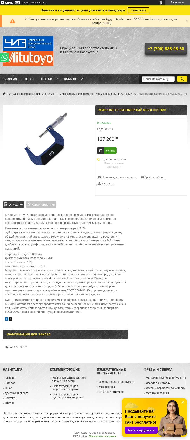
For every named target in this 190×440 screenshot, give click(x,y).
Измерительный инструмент (39, 93)
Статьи (46, 79)
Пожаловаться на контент (103, 436)
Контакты (10, 398)
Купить (110, 150)
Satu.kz (111, 432)
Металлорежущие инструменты (166, 377)
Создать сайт (29, 2)
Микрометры (67, 93)
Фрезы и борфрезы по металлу (165, 387)
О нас (29, 79)
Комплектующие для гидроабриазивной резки (67, 396)
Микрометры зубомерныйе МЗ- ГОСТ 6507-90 (107, 93)
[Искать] (182, 79)
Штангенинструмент (111, 391)
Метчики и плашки (157, 393)
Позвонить (138, 10)
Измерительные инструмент (116, 381)
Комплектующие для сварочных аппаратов (65, 387)
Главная (10, 79)
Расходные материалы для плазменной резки (69, 379)
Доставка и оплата (16, 393)
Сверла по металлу (158, 382)
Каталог (70, 79)
